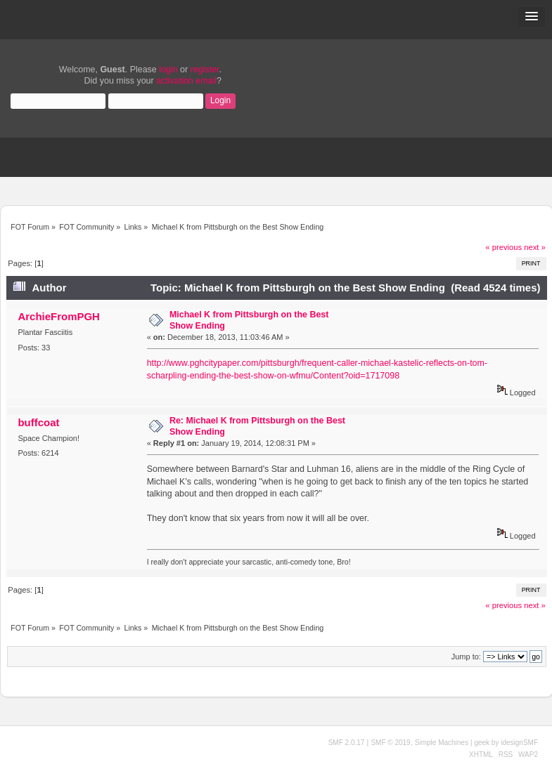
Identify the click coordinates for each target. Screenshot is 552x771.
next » (535, 247)
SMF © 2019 (390, 742)
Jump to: (466, 656)
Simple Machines (441, 742)
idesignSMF (519, 742)
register (205, 69)
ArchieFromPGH (58, 316)
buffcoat (38, 422)
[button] (531, 17)
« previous (503, 247)
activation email (186, 81)
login (168, 69)
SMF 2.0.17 (346, 742)
